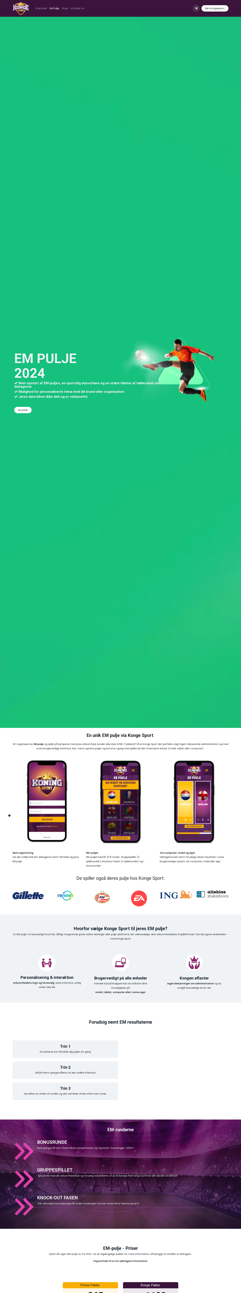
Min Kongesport (215, 8)
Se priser (23, 410)
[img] (13, 815)
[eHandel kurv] (196, 8)
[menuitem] (41, 8)
